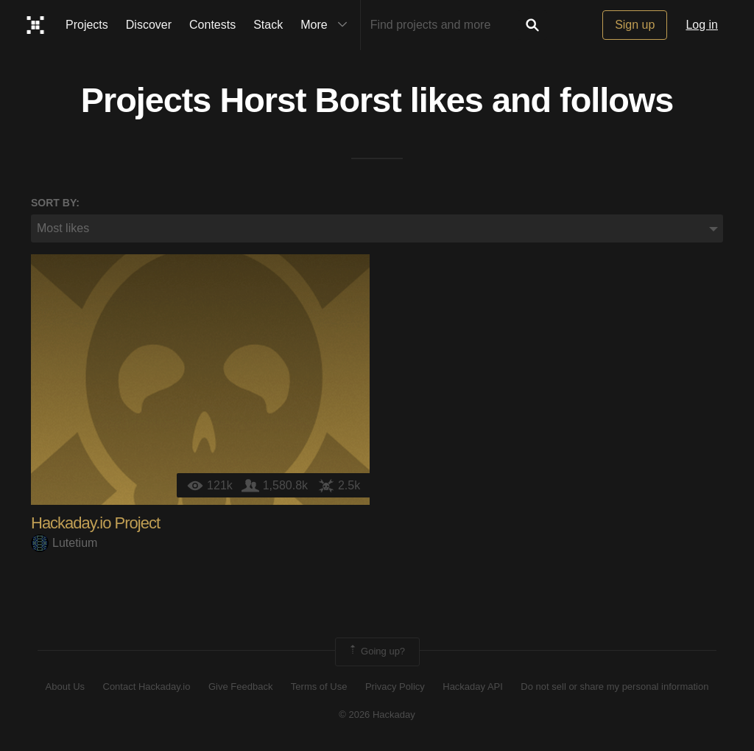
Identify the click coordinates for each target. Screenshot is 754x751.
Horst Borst (310, 100)
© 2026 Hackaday (377, 714)
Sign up (635, 24)
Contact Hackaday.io (147, 686)
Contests (212, 24)
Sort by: (55, 203)
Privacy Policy (395, 686)
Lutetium (64, 543)
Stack (268, 24)
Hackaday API (473, 686)
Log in (702, 24)
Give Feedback (240, 686)
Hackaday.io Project (95, 523)
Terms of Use (319, 686)
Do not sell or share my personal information (614, 686)
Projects (87, 24)
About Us (65, 686)
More (326, 25)
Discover (149, 24)
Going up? (376, 651)
